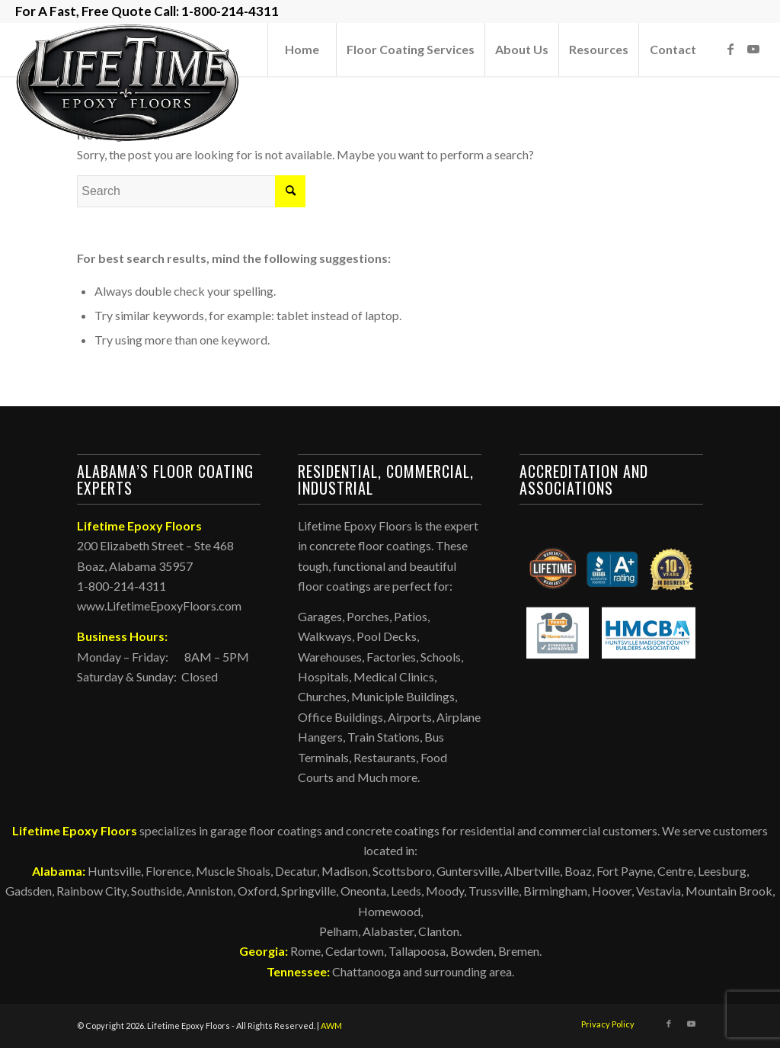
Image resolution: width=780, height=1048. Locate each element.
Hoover (611, 890)
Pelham (338, 931)
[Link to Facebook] (730, 48)
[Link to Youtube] (753, 48)
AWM (331, 1025)
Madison (344, 871)
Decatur (296, 871)
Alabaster (388, 931)
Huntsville (114, 871)
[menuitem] (301, 49)
